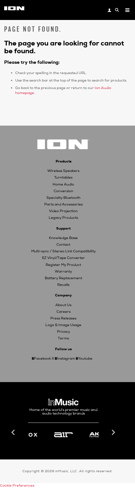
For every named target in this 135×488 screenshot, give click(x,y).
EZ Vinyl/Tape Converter (63, 258)
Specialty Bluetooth (63, 197)
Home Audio (63, 184)
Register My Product (63, 265)
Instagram (66, 358)
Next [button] (113, 432)
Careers (63, 311)
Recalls (63, 285)
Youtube (85, 358)
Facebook (42, 358)
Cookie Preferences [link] (17, 485)
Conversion (63, 191)
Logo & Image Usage (63, 325)
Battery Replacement (63, 278)
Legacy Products (63, 217)
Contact (63, 244)
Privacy (63, 331)
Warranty (63, 271)
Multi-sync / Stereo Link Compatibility (63, 251)
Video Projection (63, 211)
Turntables (63, 177)
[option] (63, 434)
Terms (63, 338)
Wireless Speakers (63, 171)
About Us (63, 305)
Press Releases (63, 318)
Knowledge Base (63, 238)
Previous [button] (14, 432)
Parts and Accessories (63, 204)
